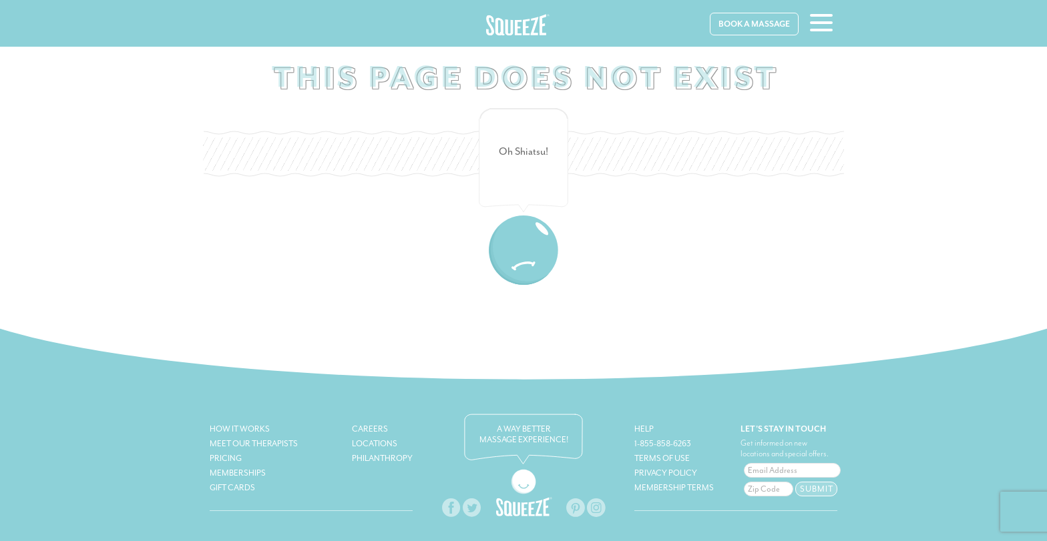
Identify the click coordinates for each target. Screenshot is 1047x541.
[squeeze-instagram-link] (596, 515)
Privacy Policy (665, 473)
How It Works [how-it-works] (240, 429)
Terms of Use (662, 458)
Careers (370, 429)
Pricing (226, 458)
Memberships (238, 473)
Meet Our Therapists (254, 443)
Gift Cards (232, 487)
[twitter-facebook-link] (471, 515)
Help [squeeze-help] (644, 429)
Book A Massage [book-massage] (754, 24)
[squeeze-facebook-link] (451, 515)
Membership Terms (674, 487)
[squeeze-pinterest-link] (576, 515)
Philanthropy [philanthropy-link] (382, 458)
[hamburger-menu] (821, 24)
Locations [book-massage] (374, 443)
